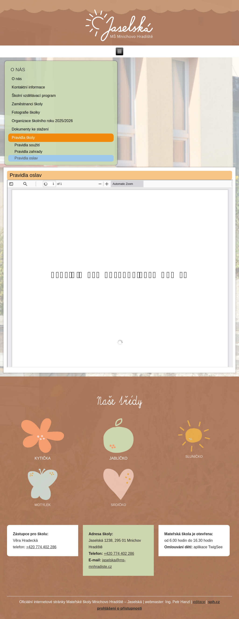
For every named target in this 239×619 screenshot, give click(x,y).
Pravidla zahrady (28, 152)
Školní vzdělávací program (34, 96)
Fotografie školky (26, 112)
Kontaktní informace (28, 87)
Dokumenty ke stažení (30, 129)
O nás (17, 79)
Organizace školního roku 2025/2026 (42, 121)
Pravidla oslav (26, 158)
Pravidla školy (23, 138)
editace (199, 602)
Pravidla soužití (27, 145)
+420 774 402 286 (41, 547)
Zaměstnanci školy (27, 104)
